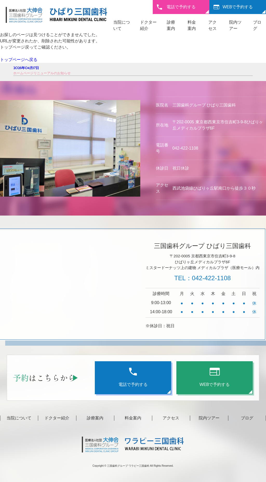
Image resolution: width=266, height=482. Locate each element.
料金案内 (133, 418)
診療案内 (95, 418)
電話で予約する (181, 7)
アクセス (171, 418)
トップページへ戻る (18, 59)
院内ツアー (209, 418)
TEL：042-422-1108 (202, 278)
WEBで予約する (238, 7)
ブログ (247, 418)
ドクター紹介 (56, 418)
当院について (18, 418)
